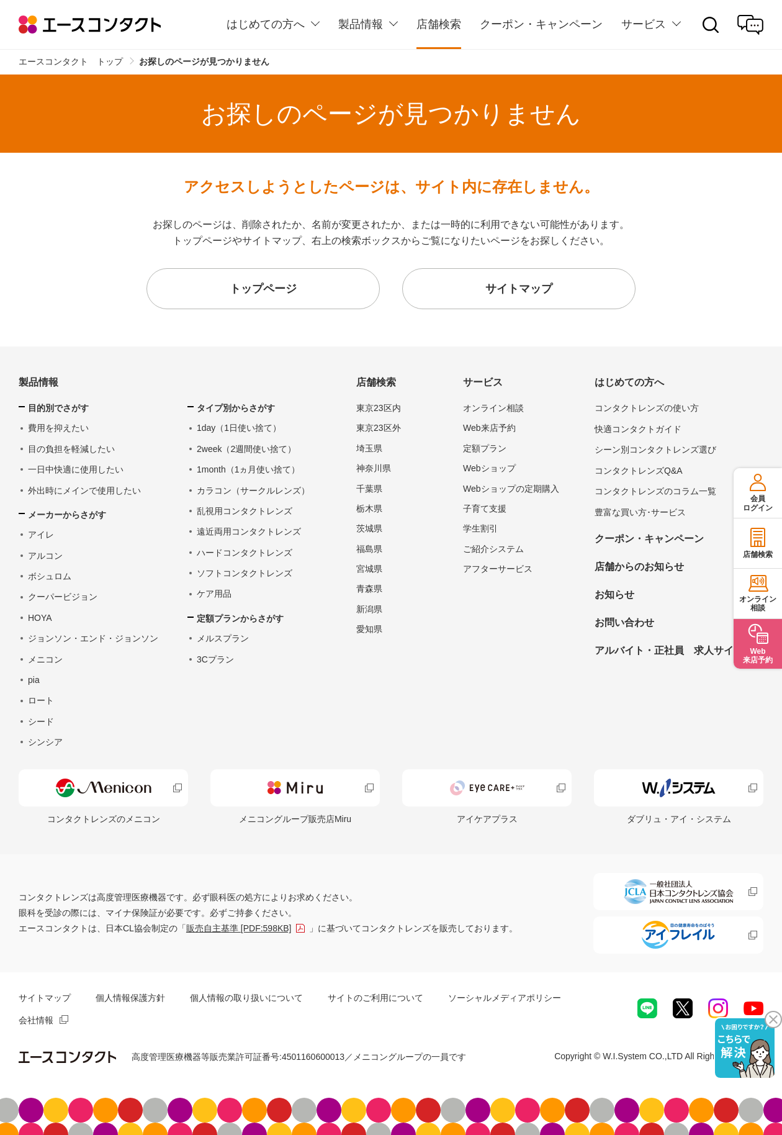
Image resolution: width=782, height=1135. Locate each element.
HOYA (40, 618)
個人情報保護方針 (130, 998)
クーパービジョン (62, 597)
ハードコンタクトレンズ (244, 553)
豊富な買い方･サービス (640, 512)
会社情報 (36, 1020)
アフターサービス (498, 569)
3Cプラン (215, 659)
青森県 (369, 589)
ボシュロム (49, 576)
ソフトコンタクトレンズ (244, 573)
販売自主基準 (239, 928)
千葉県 (369, 489)
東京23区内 (378, 408)
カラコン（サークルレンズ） (253, 490)
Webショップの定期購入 (511, 489)
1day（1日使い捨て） (239, 428)
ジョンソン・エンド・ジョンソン (93, 638)
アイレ (41, 535)
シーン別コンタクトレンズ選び (655, 449)
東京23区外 (378, 428)
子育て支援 (484, 508)
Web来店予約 (489, 428)
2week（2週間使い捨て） (246, 449)
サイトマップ (45, 998)
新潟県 (369, 609)
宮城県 (369, 569)
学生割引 (480, 528)
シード (41, 721)
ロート (41, 700)
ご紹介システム (493, 549)
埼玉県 (369, 448)
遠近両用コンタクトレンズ (249, 531)
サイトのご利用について (375, 998)
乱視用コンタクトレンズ (244, 511)
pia (34, 680)
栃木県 (369, 508)
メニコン (45, 659)
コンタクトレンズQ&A (639, 471)
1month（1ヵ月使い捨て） (248, 469)
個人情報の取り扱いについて (246, 998)
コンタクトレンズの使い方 (647, 408)
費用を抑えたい (58, 428)
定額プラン (484, 448)
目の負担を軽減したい (71, 449)
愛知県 (369, 629)
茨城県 (369, 528)
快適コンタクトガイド (638, 429)
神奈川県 (373, 468)
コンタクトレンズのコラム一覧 (655, 491)
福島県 (369, 549)
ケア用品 (214, 594)
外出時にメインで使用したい (84, 490)
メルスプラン (223, 638)
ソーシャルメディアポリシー (504, 998)
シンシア (45, 742)
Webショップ (489, 468)
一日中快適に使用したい (76, 469)
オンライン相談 (493, 408)
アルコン (45, 556)
